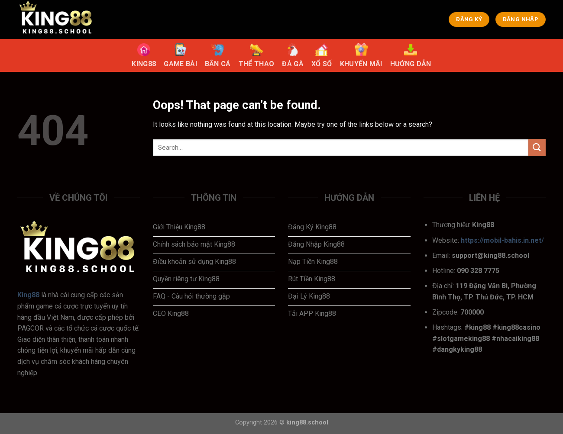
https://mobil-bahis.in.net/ (502, 240)
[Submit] (537, 147)
